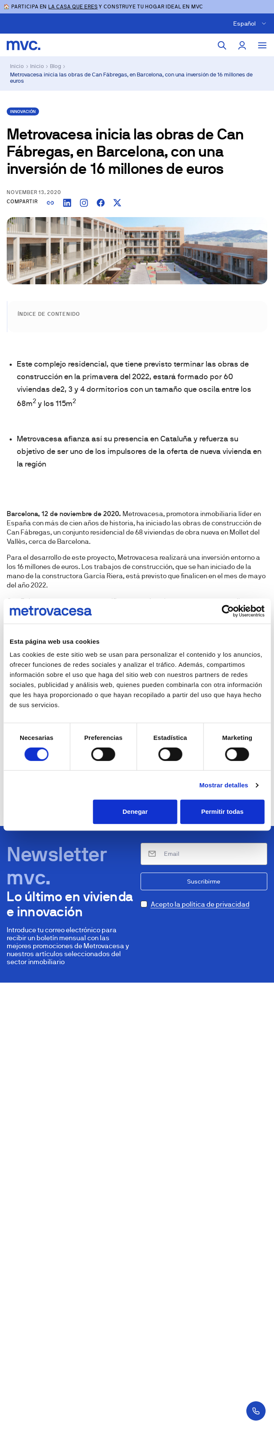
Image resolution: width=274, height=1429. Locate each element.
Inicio (17, 66)
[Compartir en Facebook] (101, 203)
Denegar (135, 811)
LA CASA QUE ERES (72, 7)
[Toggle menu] (262, 45)
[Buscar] (222, 45)
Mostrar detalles (223, 785)
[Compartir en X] (117, 203)
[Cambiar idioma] (251, 23)
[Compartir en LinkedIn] (67, 203)
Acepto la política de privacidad (200, 904)
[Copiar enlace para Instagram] (84, 203)
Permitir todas (222, 811)
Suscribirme (203, 881)
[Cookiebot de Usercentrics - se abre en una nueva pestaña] (227, 611)
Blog (55, 66)
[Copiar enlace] (50, 203)
